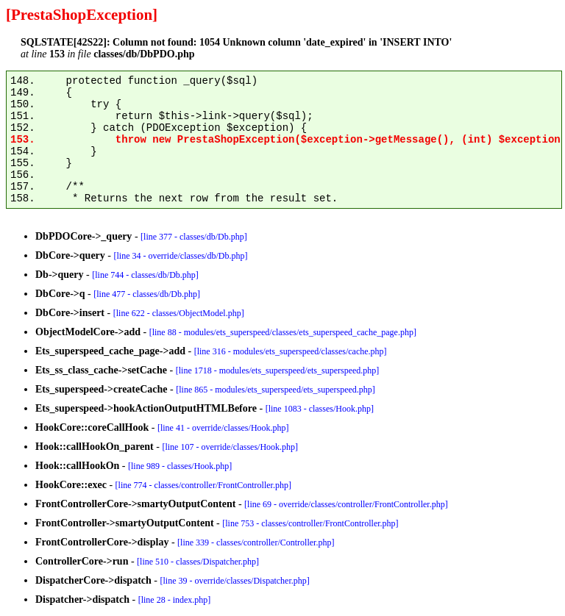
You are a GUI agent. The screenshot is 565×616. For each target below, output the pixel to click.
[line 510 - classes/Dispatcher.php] (198, 561)
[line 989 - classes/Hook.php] (180, 466)
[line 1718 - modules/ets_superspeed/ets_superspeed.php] (278, 370)
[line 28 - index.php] (174, 600)
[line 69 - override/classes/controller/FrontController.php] (346, 504)
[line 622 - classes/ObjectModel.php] (178, 313)
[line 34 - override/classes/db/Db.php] (181, 256)
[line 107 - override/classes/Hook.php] (230, 447)
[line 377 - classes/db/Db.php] (194, 237)
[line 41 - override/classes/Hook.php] (223, 428)
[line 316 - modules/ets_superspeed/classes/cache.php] (290, 351)
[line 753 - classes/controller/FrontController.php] (310, 523)
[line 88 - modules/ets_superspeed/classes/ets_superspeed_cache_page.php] (282, 332)
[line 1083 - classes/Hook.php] (320, 409)
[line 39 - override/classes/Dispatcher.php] (235, 581)
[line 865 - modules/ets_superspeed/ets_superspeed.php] (275, 389)
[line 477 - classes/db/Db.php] (146, 294)
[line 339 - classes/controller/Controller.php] (255, 542)
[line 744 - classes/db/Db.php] (145, 275)
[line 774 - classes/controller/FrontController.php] (203, 485)
